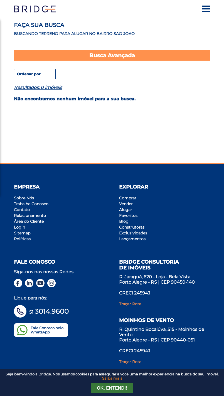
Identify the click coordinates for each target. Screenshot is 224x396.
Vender (126, 203)
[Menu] (206, 9)
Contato (22, 209)
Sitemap (22, 233)
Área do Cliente (29, 221)
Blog (124, 221)
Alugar (125, 209)
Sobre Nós (24, 198)
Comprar (127, 198)
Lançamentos (132, 238)
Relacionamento (30, 215)
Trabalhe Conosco (31, 203)
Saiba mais (112, 378)
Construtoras (131, 227)
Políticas (22, 238)
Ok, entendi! (112, 388)
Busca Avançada (112, 55)
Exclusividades (133, 233)
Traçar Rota (130, 303)
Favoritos (128, 215)
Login (19, 227)
